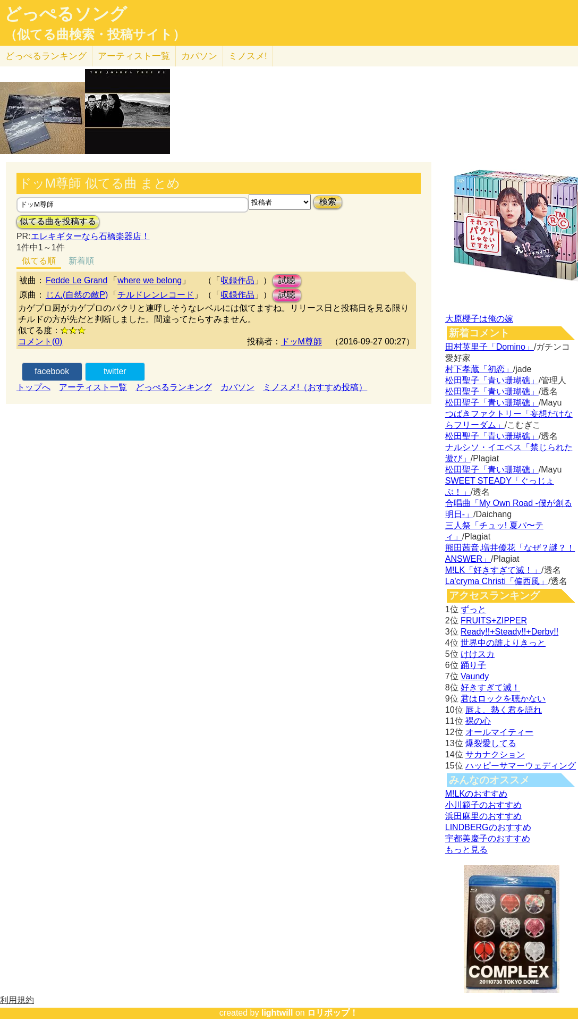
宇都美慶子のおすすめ (487, 838)
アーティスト (134, 56)
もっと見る (466, 849)
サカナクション (495, 754)
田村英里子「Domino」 (489, 346)
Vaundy (475, 676)
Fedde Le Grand (77, 280)
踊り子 (473, 665)
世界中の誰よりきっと (503, 642)
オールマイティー (499, 732)
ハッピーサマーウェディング (520, 765)
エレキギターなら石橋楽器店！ (90, 236)
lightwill (277, 1012)
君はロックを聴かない (503, 698)
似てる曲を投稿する (58, 221)
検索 (327, 201)
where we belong (149, 280)
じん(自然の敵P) (77, 294)
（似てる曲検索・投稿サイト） (94, 34)
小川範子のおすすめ (483, 804)
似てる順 (39, 260)
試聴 (286, 280)
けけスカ (478, 653)
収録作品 (237, 280)
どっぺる (46, 56)
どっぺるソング (65, 13)
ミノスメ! (247, 56)
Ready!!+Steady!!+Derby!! (509, 631)
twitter (115, 371)
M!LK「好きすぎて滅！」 (493, 570)
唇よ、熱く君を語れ (503, 709)
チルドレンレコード (155, 294)
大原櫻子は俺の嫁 (479, 318)
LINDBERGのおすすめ (488, 827)
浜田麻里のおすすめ (483, 816)
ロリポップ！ (332, 1012)
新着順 (81, 260)
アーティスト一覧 (93, 387)
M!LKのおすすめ (476, 793)
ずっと (473, 609)
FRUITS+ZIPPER (494, 620)
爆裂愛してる (490, 743)
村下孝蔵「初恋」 (479, 369)
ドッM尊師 (301, 341)
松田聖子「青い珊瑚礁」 (492, 380)
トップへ (33, 387)
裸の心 (478, 720)
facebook (52, 371)
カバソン (199, 56)
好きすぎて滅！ (490, 687)
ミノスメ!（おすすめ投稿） (315, 387)
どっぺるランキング (173, 387)
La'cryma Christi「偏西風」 (496, 581)
